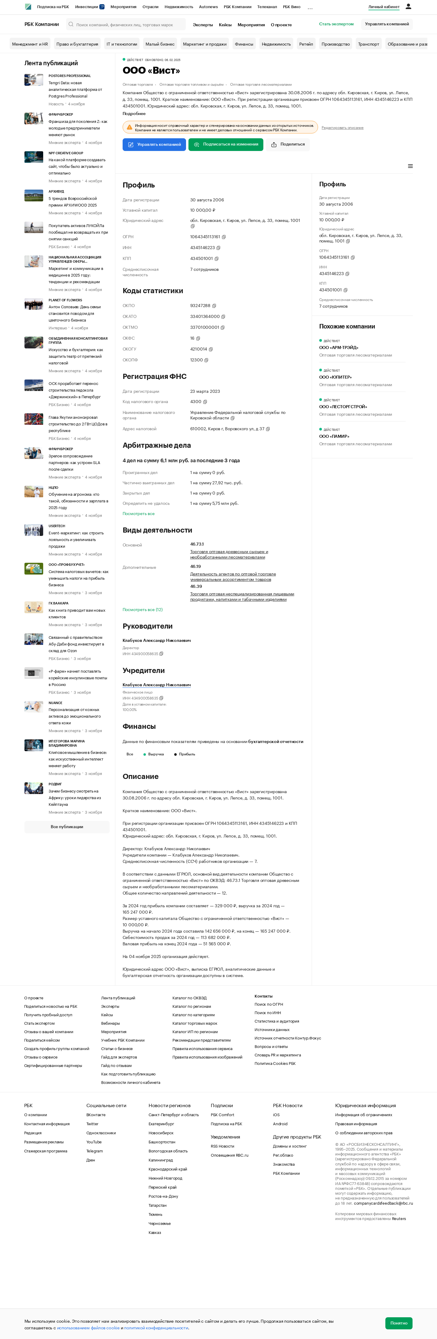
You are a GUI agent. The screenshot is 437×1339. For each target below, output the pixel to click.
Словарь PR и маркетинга (278, 1145)
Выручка (153, 754)
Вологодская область (168, 1241)
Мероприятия (124, 7)
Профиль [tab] (131, 166)
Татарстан (158, 1296)
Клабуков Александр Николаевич (157, 685)
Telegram (94, 1241)
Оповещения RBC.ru (230, 1245)
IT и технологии (122, 43)
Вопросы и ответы (271, 1137)
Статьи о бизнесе (117, 1139)
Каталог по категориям (193, 1105)
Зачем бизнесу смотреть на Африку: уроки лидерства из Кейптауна (75, 797)
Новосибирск (161, 1223)
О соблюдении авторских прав (364, 1223)
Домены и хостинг (290, 1236)
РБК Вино (291, 7)
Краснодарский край (168, 1259)
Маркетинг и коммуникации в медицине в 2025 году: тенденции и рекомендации (76, 274)
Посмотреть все (139, 513)
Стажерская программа (45, 1241)
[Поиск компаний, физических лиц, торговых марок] (126, 24)
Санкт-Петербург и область (174, 1205)
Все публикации (67, 827)
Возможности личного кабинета (130, 1173)
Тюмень (155, 1305)
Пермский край (163, 1277)
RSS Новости (222, 1236)
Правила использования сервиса (202, 1139)
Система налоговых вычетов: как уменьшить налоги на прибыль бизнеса (79, 577)
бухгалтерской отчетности (275, 742)
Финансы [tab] (202, 166)
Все (130, 754)
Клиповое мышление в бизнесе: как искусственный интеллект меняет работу (78, 758)
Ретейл (306, 43)
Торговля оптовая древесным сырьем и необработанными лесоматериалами (229, 553)
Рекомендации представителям (201, 1130)
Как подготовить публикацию (128, 1164)
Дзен (90, 1250)
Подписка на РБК (53, 7)
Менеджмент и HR (30, 43)
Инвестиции (90, 6)
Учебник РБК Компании (122, 1130)
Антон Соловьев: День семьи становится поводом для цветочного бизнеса (75, 312)
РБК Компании (238, 7)
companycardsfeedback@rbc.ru (383, 1293)
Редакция (33, 1223)
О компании (35, 1205)
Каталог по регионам (191, 1097)
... (310, 6)
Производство (336, 43)
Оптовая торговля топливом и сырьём (191, 84)
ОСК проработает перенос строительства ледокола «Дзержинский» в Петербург (75, 389)
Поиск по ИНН (268, 1103)
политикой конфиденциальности (156, 1327)
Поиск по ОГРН (269, 1094)
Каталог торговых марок (194, 1113)
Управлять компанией (387, 24)
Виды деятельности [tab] (166, 166)
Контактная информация (47, 1214)
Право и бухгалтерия (77, 43)
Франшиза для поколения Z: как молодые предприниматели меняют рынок (78, 127)
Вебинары (110, 1113)
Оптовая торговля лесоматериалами (261, 84)
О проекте (281, 25)
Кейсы (225, 25)
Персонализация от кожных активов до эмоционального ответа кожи (75, 715)
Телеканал (267, 7)
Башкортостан (162, 1232)
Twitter (92, 1214)
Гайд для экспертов (119, 1147)
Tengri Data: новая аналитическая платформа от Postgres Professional (75, 88)
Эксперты (203, 25)
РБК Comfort (222, 1205)
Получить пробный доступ (48, 1105)
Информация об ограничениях (363, 1205)
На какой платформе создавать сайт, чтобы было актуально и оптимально (77, 165)
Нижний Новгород (165, 1268)
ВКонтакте (95, 1205)
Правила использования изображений (207, 1147)
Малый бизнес (160, 43)
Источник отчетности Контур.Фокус (288, 1128)
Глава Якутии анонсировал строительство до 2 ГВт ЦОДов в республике (78, 423)
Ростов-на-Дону (163, 1286)
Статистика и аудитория (277, 1111)
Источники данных (272, 1120)
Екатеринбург (161, 1214)
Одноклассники (101, 1223)
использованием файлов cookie (88, 1327)
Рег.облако (283, 1245)
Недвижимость (179, 7)
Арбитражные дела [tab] (238, 166)
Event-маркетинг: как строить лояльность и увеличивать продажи (76, 539)
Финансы (244, 43)
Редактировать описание (343, 127)
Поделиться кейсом (42, 1130)
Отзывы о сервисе (40, 1147)
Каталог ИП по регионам (195, 1122)
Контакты (263, 1087)
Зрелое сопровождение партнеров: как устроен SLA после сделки (74, 462)
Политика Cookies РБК (275, 1154)
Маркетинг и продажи (205, 43)
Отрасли (151, 7)
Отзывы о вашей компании (48, 1122)
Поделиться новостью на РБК (50, 1097)
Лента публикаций (51, 63)
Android (280, 1214)
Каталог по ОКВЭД (189, 1088)
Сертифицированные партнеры (53, 1156)
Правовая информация (356, 1214)
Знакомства (284, 1254)
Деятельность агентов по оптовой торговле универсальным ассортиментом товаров (233, 576)
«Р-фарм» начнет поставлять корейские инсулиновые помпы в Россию (78, 677)
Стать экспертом (336, 24)
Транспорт (368, 43)
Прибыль (184, 754)
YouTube (94, 1232)
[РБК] (28, 7)
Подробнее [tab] (134, 114)
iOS (276, 1205)
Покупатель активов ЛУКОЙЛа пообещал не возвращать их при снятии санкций (78, 231)
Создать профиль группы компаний (56, 1139)
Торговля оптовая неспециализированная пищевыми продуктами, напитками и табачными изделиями (242, 596)
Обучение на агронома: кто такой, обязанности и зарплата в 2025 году (78, 500)
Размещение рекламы (44, 1232)
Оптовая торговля (138, 84)
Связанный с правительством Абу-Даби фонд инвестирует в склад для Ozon (76, 643)
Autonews (208, 7)
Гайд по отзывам (116, 1156)
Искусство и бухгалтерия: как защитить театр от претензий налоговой (76, 355)
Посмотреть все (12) (143, 609)
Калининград (161, 1250)
